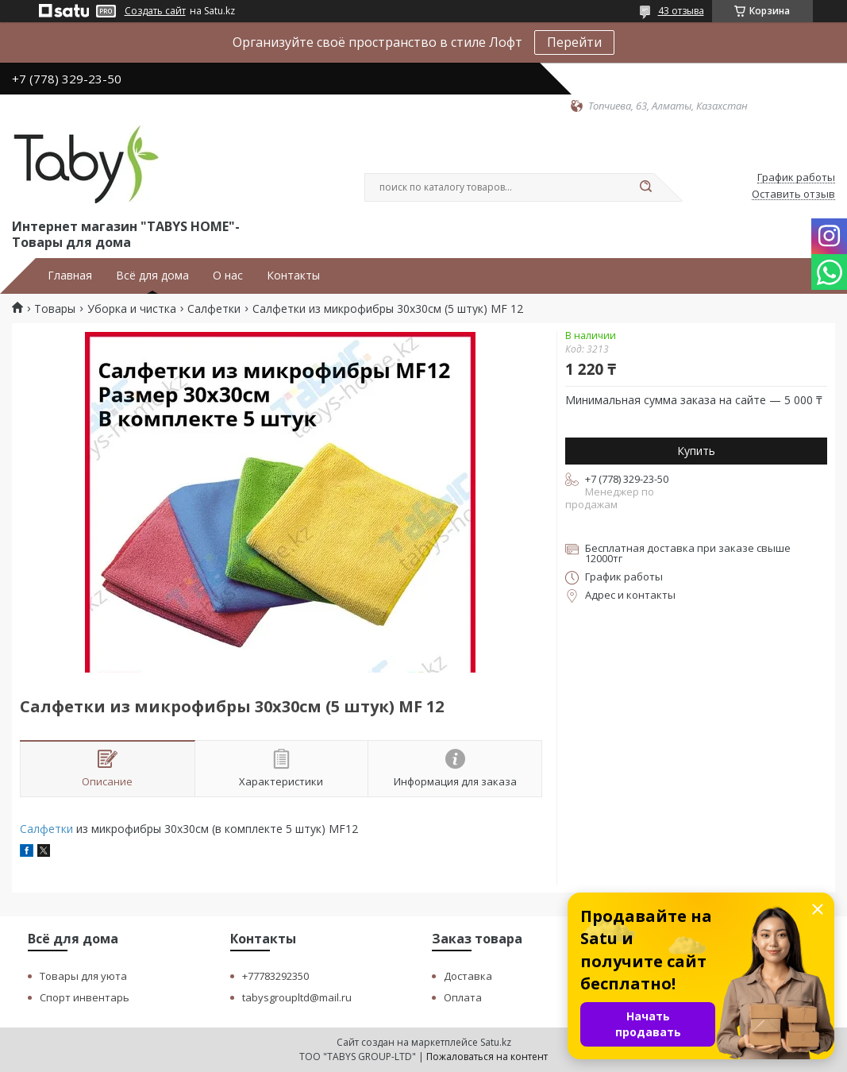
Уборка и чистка (131, 309)
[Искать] (646, 187)
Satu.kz (495, 1042)
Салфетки (214, 309)
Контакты (293, 275)
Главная (70, 275)
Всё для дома (152, 275)
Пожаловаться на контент (487, 1056)
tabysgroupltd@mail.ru (297, 997)
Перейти (574, 42)
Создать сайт (155, 11)
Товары (54, 309)
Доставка (468, 976)
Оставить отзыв (793, 194)
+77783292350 (275, 976)
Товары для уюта (83, 976)
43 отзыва (681, 10)
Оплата (463, 997)
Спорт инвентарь (84, 997)
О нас (228, 275)
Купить (696, 450)
